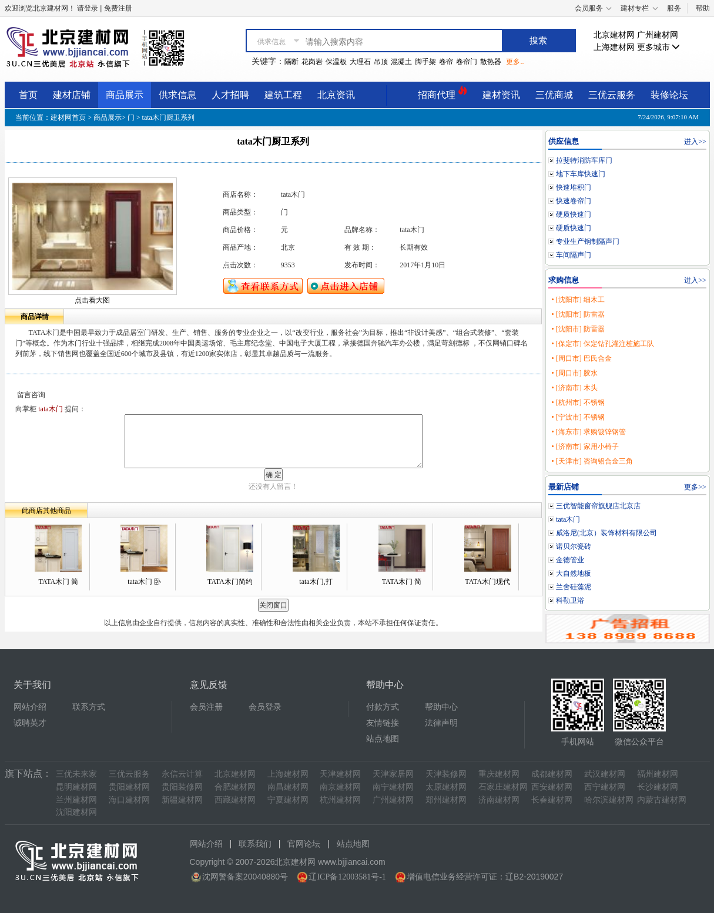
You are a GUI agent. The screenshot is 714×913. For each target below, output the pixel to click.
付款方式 (382, 707)
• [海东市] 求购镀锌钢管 (588, 432)
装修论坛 (669, 95)
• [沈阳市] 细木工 (577, 300)
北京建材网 (614, 35)
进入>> (695, 141)
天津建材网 (340, 774)
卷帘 (446, 62)
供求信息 (177, 95)
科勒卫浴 (570, 600)
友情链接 (382, 723)
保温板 (336, 62)
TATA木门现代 (487, 582)
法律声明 (441, 723)
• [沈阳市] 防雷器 (577, 314)
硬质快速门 (573, 214)
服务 (674, 8)
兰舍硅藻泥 (573, 587)
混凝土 (401, 62)
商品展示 (124, 95)
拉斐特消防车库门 (584, 160)
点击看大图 (92, 300)
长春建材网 (551, 799)
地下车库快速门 (580, 174)
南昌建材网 (288, 787)
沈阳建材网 (76, 812)
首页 (28, 95)
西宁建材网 (604, 787)
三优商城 (554, 95)
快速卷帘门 (573, 201)
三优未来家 (76, 774)
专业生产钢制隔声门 (587, 241)
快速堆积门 (573, 187)
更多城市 (659, 47)
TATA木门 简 (58, 582)
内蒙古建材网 (661, 799)
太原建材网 (446, 787)
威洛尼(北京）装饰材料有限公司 (606, 533)
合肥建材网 (235, 787)
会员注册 (206, 707)
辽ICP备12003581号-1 (347, 876)
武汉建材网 (604, 774)
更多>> (695, 487)
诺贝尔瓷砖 (573, 546)
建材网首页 (68, 117)
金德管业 (570, 560)
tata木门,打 (315, 582)
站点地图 (382, 738)
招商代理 (442, 93)
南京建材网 (340, 787)
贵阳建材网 (129, 787)
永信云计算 (182, 774)
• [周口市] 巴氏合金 (581, 358)
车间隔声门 (573, 255)
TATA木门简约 (230, 582)
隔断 (291, 62)
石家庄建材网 (503, 787)
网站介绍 (30, 707)
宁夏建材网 (288, 799)
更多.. (515, 62)
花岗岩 (312, 62)
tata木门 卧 (144, 582)
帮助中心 (441, 707)
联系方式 (88, 707)
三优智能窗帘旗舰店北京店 (598, 506)
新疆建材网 (182, 799)
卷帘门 (466, 62)
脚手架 (425, 62)
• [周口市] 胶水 (574, 373)
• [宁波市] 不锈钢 (577, 417)
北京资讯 (336, 95)
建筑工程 (283, 95)
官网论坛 (303, 844)
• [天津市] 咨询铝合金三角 (591, 461)
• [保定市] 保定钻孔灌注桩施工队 (602, 344)
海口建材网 (129, 799)
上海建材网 (614, 47)
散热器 (490, 62)
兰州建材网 (76, 799)
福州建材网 (657, 774)
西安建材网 (551, 787)
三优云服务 (611, 95)
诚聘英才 (30, 723)
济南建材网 (498, 799)
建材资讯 (501, 95)
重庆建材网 (498, 774)
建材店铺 (71, 95)
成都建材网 (551, 774)
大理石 (360, 62)
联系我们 (255, 844)
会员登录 (265, 707)
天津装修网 (446, 774)
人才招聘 (230, 95)
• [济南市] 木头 (574, 388)
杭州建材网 (340, 799)
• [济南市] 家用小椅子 (584, 446)
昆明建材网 (76, 787)
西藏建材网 (235, 799)
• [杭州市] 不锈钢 (577, 402)
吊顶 (381, 62)
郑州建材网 (446, 799)
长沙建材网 (657, 787)
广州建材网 (657, 35)
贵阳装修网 (182, 787)
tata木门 (568, 519)
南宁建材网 (393, 787)
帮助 (703, 8)
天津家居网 (393, 774)
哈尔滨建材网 (608, 799)
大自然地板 (573, 573)
